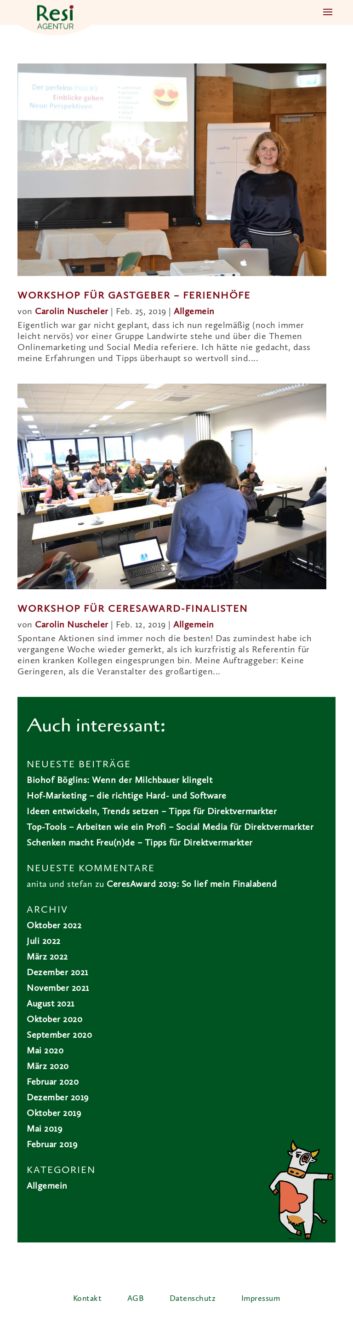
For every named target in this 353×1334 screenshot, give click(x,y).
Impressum (260, 1298)
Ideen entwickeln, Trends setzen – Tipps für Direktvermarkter (152, 811)
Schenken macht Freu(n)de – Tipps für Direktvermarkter (140, 843)
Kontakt (87, 1298)
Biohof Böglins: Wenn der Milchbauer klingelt (119, 780)
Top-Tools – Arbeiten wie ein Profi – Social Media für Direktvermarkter (170, 827)
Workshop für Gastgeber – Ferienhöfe (134, 296)
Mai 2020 (45, 1051)
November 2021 (58, 988)
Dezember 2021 (57, 973)
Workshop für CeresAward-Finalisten (132, 609)
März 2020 (48, 1066)
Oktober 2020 (54, 1019)
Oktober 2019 (54, 1113)
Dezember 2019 (58, 1098)
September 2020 (59, 1035)
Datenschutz (193, 1298)
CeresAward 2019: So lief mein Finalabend (192, 884)
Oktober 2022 (54, 926)
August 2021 (50, 1004)
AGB (135, 1298)
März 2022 (47, 957)
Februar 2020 (53, 1082)
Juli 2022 (44, 941)
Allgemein (194, 311)
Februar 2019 (52, 1145)
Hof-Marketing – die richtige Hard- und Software (127, 796)
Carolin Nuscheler (71, 311)
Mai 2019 (44, 1129)
